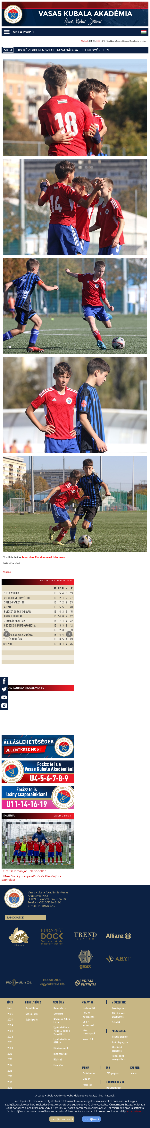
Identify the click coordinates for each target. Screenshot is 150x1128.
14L (71, 581)
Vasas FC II (88, 1039)
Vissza (7, 572)
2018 (9, 1059)
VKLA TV (86, 1079)
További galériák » (62, 815)
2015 (9, 1076)
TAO (108, 1067)
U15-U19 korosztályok (88, 1014)
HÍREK (9, 1002)
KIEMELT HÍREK (33, 1002)
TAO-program (112, 1073)
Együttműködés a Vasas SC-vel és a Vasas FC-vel (62, 1031)
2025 (10, 1019)
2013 (9, 1087)
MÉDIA (85, 1067)
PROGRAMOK (119, 1031)
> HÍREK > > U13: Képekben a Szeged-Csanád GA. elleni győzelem (114, 41)
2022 (10, 1036)
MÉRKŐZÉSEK (119, 1002)
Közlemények (32, 1013)
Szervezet (58, 1013)
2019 (9, 1053)
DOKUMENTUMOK (115, 1082)
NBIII (41, 581)
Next (69, 634)
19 (44, 581)
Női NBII (59, 581)
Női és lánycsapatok (89, 1031)
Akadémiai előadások (117, 1049)
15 (52, 581)
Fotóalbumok (89, 1073)
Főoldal (84, 41)
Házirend (58, 1059)
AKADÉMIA (58, 1002)
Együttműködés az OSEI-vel (62, 1040)
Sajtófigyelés (32, 1019)
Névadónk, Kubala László (62, 1020)
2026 (10, 1013)
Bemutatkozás (60, 1008)
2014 (9, 1082)
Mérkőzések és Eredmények (119, 1014)
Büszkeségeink (60, 1053)
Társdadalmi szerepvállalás (119, 1057)
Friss (9, 1008)
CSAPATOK (87, 1002)
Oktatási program (120, 1036)
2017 (9, 1065)
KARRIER (135, 1067)
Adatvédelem (135, 1111)
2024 (98, 41)
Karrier (134, 1073)
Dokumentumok (113, 1087)
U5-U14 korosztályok (88, 1023)
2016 (9, 1070)
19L (64, 581)
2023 (10, 1030)
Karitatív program (120, 1042)
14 (54, 581)
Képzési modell (61, 1048)
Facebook (87, 1084)
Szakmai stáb (89, 1008)
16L (68, 581)
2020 (10, 1047)
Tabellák (116, 1022)
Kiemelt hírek (32, 1008)
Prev (7, 634)
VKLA (8, 50)
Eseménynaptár (119, 1008)
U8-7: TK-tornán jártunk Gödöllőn (24, 871)
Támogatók (15, 917)
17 (47, 581)
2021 (9, 1042)
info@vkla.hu (46, 905)
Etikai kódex (59, 1065)
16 (49, 581)
